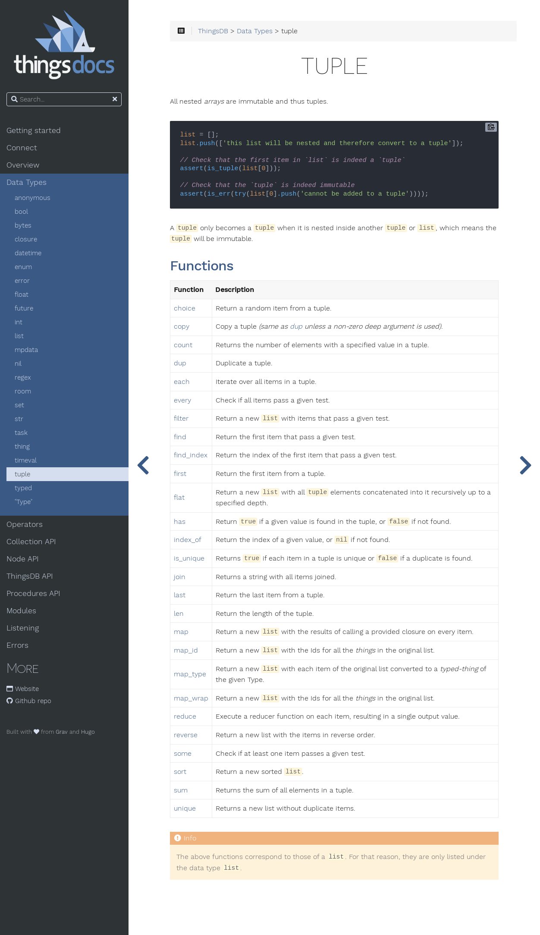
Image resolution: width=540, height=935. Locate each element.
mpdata (26, 350)
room (23, 391)
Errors (18, 645)
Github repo (29, 701)
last (180, 595)
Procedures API (34, 593)
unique (186, 809)
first (181, 474)
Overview (23, 165)
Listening (23, 628)
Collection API (32, 541)
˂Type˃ (24, 502)
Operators (25, 524)
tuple (23, 474)
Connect (22, 147)
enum (23, 267)
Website (23, 689)
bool (21, 212)
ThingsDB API (30, 576)
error (22, 281)
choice (185, 308)
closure (26, 239)
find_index (191, 456)
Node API (23, 559)
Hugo (88, 732)
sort (181, 772)
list (19, 336)
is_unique (190, 558)
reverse (186, 735)
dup (297, 327)
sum (181, 790)
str (19, 419)
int (19, 322)
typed (23, 488)
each (183, 382)
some (183, 754)
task (21, 433)
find (181, 437)
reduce (186, 717)
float (22, 294)
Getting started (34, 130)
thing (22, 446)
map (182, 632)
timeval (26, 460)
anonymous (33, 198)
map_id (187, 650)
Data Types (27, 182)
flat (180, 498)
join (180, 577)
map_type (191, 674)
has (180, 522)
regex (23, 377)
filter (182, 419)
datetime (28, 253)
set (20, 405)
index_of (188, 540)
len (180, 614)
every (183, 400)
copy (182, 327)
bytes (23, 225)
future (24, 308)
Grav (62, 732)
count (184, 345)
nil (18, 364)
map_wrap (192, 698)
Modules (22, 610)
